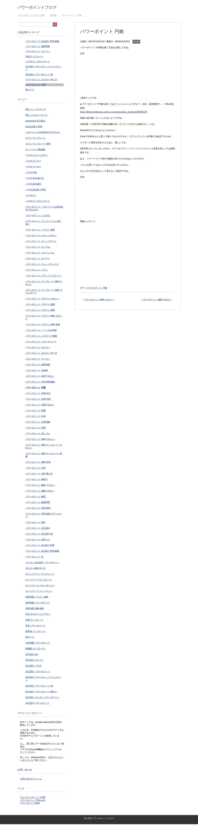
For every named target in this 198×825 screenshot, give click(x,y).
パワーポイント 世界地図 (37, 365)
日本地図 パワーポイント (37, 644)
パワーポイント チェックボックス (42, 265)
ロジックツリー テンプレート (39, 575)
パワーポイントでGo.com (32, 801)
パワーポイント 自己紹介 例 (39, 535)
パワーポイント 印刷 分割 (38, 400)
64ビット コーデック (35, 110)
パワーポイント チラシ (36, 271)
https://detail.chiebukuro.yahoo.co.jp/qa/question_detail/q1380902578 (113, 113)
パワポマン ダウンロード (37, 62)
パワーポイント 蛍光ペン (37, 540)
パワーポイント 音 (34, 557)
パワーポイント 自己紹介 (37, 529)
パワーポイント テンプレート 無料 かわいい (43, 283)
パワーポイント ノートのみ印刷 (41, 331)
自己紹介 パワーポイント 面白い (41, 692)
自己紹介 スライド (34, 661)
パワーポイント (94, 289)
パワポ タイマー (33, 162)
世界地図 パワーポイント (37, 603)
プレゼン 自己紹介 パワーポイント (42, 563)
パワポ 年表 (31, 173)
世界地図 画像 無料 (34, 609)
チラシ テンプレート (35, 139)
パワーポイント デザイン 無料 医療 (42, 325)
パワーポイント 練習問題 (37, 47)
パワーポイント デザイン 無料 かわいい (43, 318)
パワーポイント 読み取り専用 (39, 546)
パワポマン (30, 196)
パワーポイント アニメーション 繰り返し (43, 223)
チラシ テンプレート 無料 (38, 144)
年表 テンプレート (34, 57)
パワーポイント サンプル (37, 248)
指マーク (29, 90)
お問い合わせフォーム (31, 779)
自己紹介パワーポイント (37, 704)
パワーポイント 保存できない (39, 377)
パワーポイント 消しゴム (37, 434)
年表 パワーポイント (35, 626)
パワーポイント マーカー (37, 360)
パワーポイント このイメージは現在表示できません (44, 209)
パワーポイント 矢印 (35, 469)
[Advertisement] (127, 75)
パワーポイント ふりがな (37, 216)
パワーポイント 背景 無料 (38, 509)
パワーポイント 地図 (35, 411)
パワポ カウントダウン (36, 156)
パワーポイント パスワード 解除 (41, 337)
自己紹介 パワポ (33, 666)
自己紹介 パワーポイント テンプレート (43, 679)
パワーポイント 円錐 (35, 85)
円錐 (105, 289)
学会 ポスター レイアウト (38, 615)
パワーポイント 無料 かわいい (99, 300)
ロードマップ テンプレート (38, 580)
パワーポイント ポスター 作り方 (41, 80)
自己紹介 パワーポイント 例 (39, 75)
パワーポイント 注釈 (35, 428)
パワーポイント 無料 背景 (38, 463)
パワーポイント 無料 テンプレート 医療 (43, 455)
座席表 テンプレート (35, 632)
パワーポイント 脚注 (35, 523)
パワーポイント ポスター (37, 348)
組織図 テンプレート (35, 649)
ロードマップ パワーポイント (39, 586)
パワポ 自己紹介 (33, 185)
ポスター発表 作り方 (35, 569)
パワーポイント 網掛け (36, 480)
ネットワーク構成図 (35, 150)
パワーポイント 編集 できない (40, 486)
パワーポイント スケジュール (39, 253)
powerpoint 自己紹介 (35, 121)
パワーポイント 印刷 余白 (38, 394)
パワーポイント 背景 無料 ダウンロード (43, 516)
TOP (31, 16)
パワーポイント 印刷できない (39, 405)
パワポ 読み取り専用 (35, 190)
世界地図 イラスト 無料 (37, 598)
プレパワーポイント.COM (32, 798)
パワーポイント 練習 (35, 497)
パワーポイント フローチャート (41, 342)
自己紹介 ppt (31, 655)
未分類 (136, 42)
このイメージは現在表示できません (42, 133)
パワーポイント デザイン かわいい (42, 299)
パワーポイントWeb (30, 804)
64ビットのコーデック (36, 116)
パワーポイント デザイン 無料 (40, 311)
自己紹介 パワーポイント (37, 672)
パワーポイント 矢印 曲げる (39, 474)
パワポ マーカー (33, 167)
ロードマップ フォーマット (38, 592)
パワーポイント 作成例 (36, 371)
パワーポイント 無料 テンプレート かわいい (43, 447)
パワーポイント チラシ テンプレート (43, 276)
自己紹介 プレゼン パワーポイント (42, 698)
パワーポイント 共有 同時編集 (40, 382)
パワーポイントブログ (42, 7)
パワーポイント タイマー (37, 52)
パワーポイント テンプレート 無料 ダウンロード (43, 292)
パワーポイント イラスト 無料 (40, 230)
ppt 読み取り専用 (33, 127)
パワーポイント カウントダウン (41, 236)
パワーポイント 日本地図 (37, 423)
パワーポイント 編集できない (156, 300)
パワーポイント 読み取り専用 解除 (42, 42)
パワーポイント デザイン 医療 (40, 305)
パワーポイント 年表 (35, 417)
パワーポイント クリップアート (41, 242)
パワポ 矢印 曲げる (34, 179)
